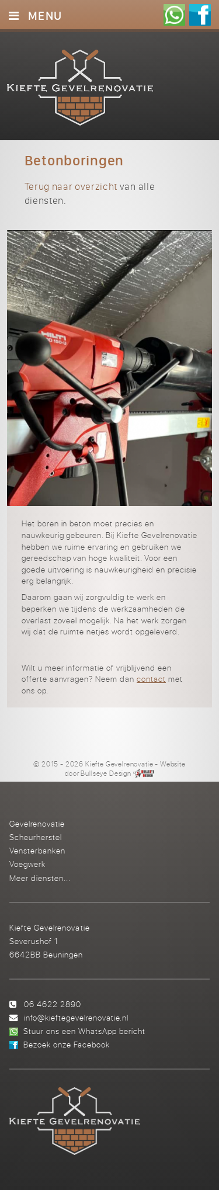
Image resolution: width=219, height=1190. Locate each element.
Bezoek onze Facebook (66, 1044)
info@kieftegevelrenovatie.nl (76, 1017)
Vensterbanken (37, 850)
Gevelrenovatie (37, 823)
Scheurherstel (35, 836)
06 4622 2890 (52, 1003)
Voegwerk (27, 863)
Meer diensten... (40, 877)
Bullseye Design (106, 773)
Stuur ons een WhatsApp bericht (84, 1030)
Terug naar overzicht (71, 186)
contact (151, 678)
